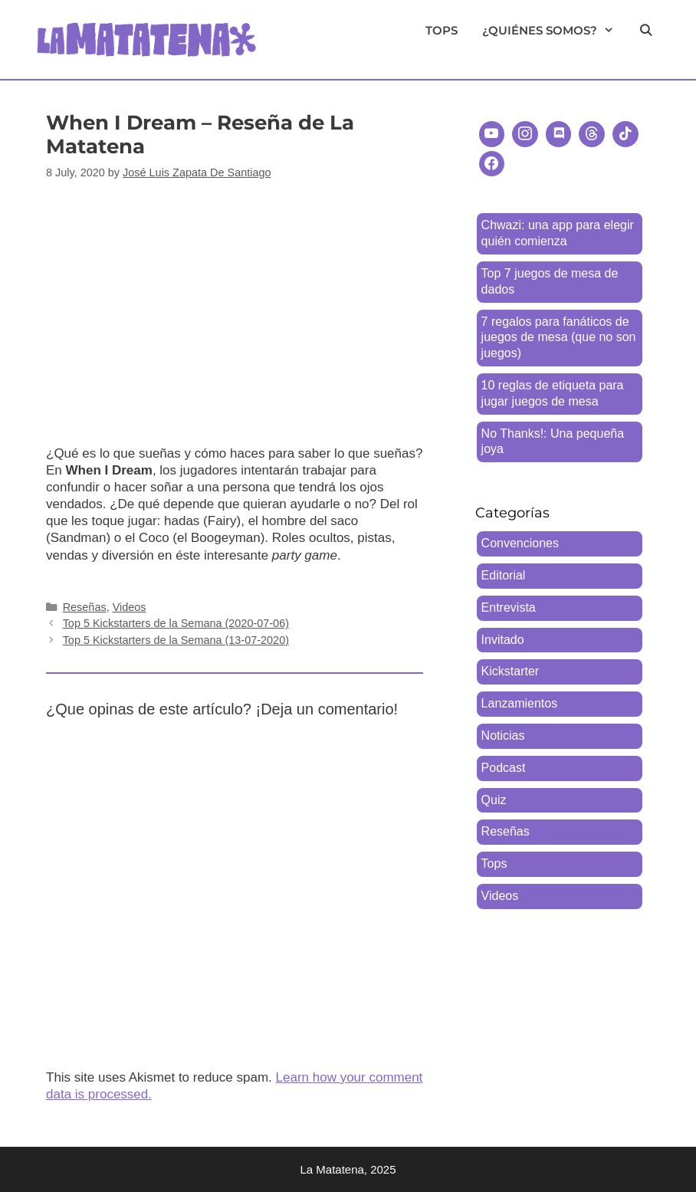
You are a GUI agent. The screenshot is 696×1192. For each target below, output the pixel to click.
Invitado (502, 639)
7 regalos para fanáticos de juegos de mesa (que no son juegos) (558, 337)
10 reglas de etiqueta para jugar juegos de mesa (552, 393)
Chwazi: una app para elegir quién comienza (557, 233)
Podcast (503, 767)
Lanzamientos (519, 703)
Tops (441, 30)
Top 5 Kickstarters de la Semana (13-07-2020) (176, 640)
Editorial (503, 575)
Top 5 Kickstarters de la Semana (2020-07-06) (176, 623)
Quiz (494, 799)
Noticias (503, 735)
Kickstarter (510, 671)
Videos (298, 30)
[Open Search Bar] (645, 30)
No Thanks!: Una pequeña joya (553, 441)
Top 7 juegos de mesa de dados (550, 281)
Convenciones (520, 543)
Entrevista (508, 607)
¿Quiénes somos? (554, 30)
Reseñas (373, 30)
